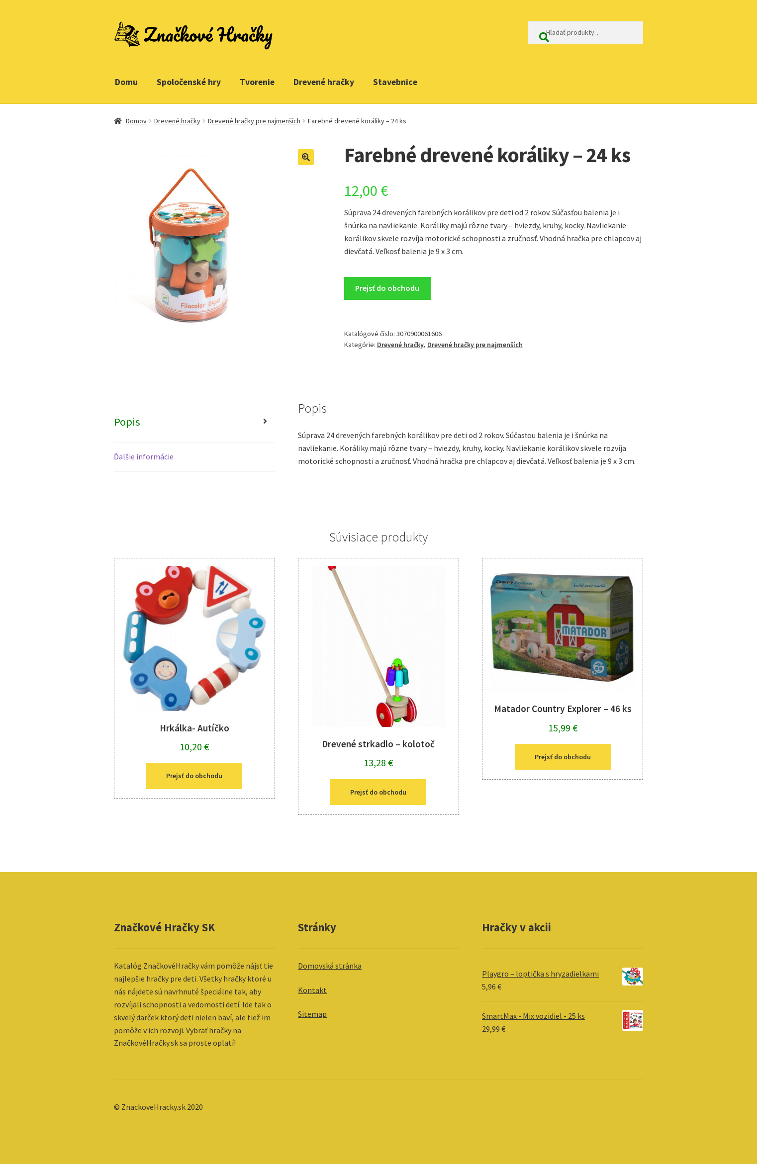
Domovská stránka (330, 966)
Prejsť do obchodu (387, 288)
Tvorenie (257, 82)
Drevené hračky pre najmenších (254, 120)
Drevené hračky (323, 82)
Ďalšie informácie (144, 456)
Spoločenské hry (189, 82)
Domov (136, 120)
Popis (127, 422)
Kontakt (312, 990)
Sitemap (312, 1014)
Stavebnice (395, 82)
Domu (126, 82)
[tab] (194, 422)
